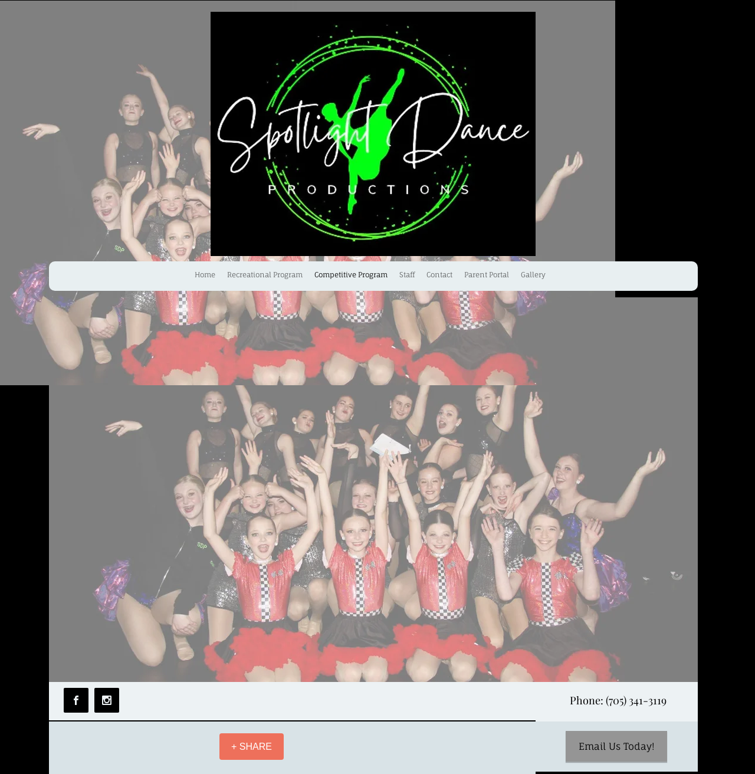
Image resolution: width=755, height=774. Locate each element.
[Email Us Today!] (616, 746)
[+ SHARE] (251, 746)
